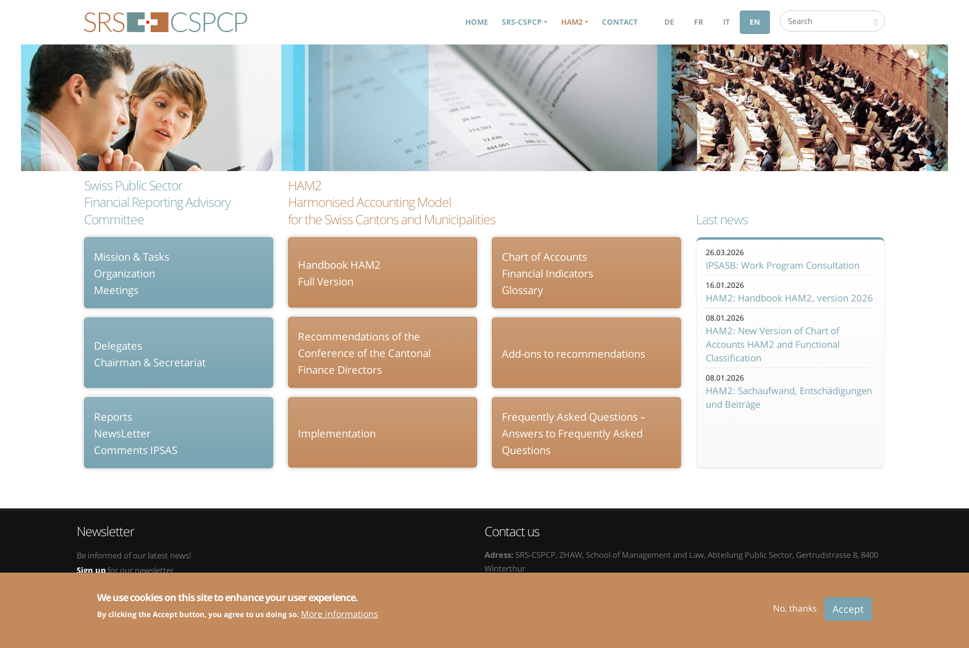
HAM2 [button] (572, 22)
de (669, 22)
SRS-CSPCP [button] (522, 22)
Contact (620, 22)
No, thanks (795, 614)
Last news (722, 219)
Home (476, 22)
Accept (848, 614)
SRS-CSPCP (165, 22)
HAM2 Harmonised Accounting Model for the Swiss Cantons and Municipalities (392, 202)
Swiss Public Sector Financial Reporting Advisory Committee (157, 202)
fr (698, 22)
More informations (339, 620)
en (755, 22)
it (726, 22)
